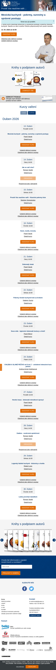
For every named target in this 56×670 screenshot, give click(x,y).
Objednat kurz (9, 34)
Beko (11, 626)
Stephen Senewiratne (28, 200)
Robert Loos (28, 466)
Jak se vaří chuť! (28, 167)
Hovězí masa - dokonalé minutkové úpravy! (28, 400)
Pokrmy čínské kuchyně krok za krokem (28, 298)
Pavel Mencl (28, 334)
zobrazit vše (28, 91)
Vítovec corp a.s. (15, 635)
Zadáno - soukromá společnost (28, 433)
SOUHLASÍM (31, 666)
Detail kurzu (28, 140)
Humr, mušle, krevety (28, 231)
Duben (23, 113)
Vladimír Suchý (28, 301)
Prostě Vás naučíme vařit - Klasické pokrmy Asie (28, 198)
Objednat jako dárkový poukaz (11, 39)
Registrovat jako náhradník (28, 184)
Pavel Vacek (28, 137)
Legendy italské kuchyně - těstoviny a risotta (28, 464)
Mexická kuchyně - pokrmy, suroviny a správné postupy (28, 134)
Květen (32, 113)
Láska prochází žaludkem (28, 497)
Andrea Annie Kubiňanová (28, 369)
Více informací (19, 666)
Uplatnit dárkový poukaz (9, 41)
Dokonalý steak (28, 264)
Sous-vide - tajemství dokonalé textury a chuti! (28, 331)
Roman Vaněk (28, 170)
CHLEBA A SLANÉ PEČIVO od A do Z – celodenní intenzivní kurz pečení (28, 366)
